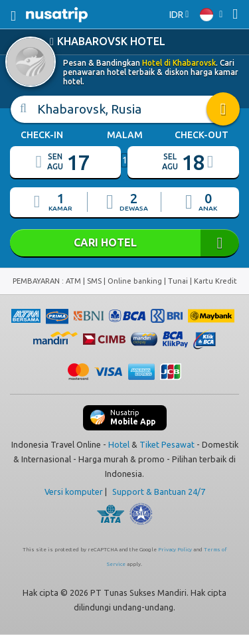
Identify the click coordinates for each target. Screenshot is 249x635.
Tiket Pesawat (167, 444)
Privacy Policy (175, 550)
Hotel (118, 444)
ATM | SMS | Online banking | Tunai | (130, 281)
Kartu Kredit (215, 281)
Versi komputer (73, 491)
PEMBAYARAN (37, 281)
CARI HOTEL (124, 242)
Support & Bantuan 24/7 (158, 491)
